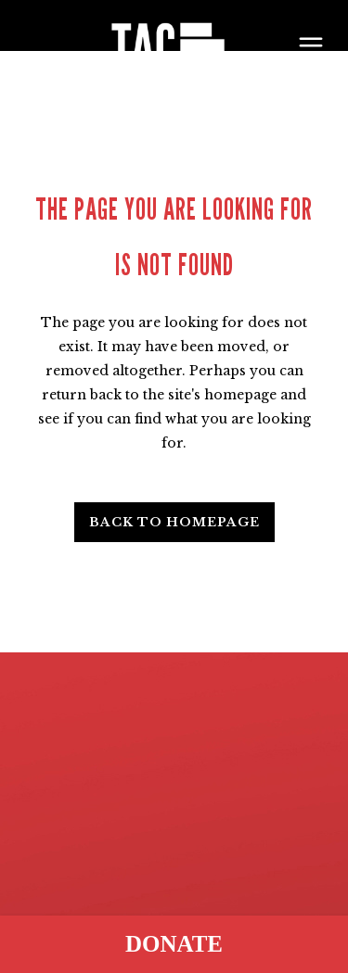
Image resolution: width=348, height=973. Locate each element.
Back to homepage (174, 522)
